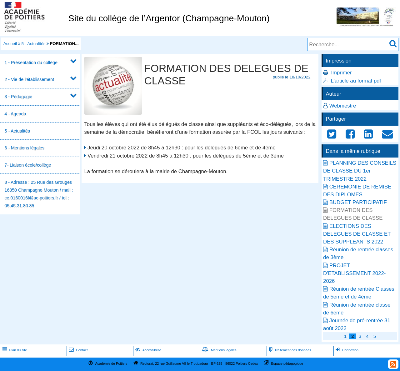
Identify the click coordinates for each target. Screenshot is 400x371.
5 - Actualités (34, 43)
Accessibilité (147, 350)
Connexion (346, 350)
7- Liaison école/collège (27, 165)
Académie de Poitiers (111, 363)
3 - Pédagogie (18, 96)
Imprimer (341, 73)
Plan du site (14, 350)
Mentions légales (219, 350)
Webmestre (342, 106)
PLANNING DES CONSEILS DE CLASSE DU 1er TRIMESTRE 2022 (359, 171)
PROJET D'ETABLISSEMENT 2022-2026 (354, 273)
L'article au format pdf (356, 81)
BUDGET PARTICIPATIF (358, 202)
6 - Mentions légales (24, 147)
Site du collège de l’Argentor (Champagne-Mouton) (168, 18)
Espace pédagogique (287, 363)
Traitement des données (289, 350)
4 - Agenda (15, 113)
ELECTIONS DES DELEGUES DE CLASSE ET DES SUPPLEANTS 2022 (357, 234)
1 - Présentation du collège (31, 62)
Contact (78, 350)
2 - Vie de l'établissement (29, 79)
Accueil (10, 43)
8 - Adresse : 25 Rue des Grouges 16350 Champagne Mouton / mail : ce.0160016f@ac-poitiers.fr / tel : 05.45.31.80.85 (38, 194)
